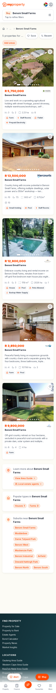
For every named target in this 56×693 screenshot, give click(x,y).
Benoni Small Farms (25, 527)
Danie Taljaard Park (25, 539)
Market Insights (9, 647)
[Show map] (42, 677)
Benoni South (41, 567)
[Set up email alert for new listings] (14, 677)
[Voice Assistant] (28, 684)
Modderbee (21, 533)
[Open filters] (28, 15)
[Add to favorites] (50, 51)
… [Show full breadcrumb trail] (10, 29)
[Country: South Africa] (48, 4)
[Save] (31, 36)
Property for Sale (10, 626)
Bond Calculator (10, 639)
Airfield (41, 556)
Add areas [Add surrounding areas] (9, 43)
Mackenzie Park (23, 550)
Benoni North (22, 567)
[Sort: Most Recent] (46, 36)
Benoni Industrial (24, 556)
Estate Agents (9, 634)
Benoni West (21, 544)
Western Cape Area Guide (15, 664)
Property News (9, 643)
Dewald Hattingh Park (26, 562)
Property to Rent (10, 630)
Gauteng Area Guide (12, 660)
